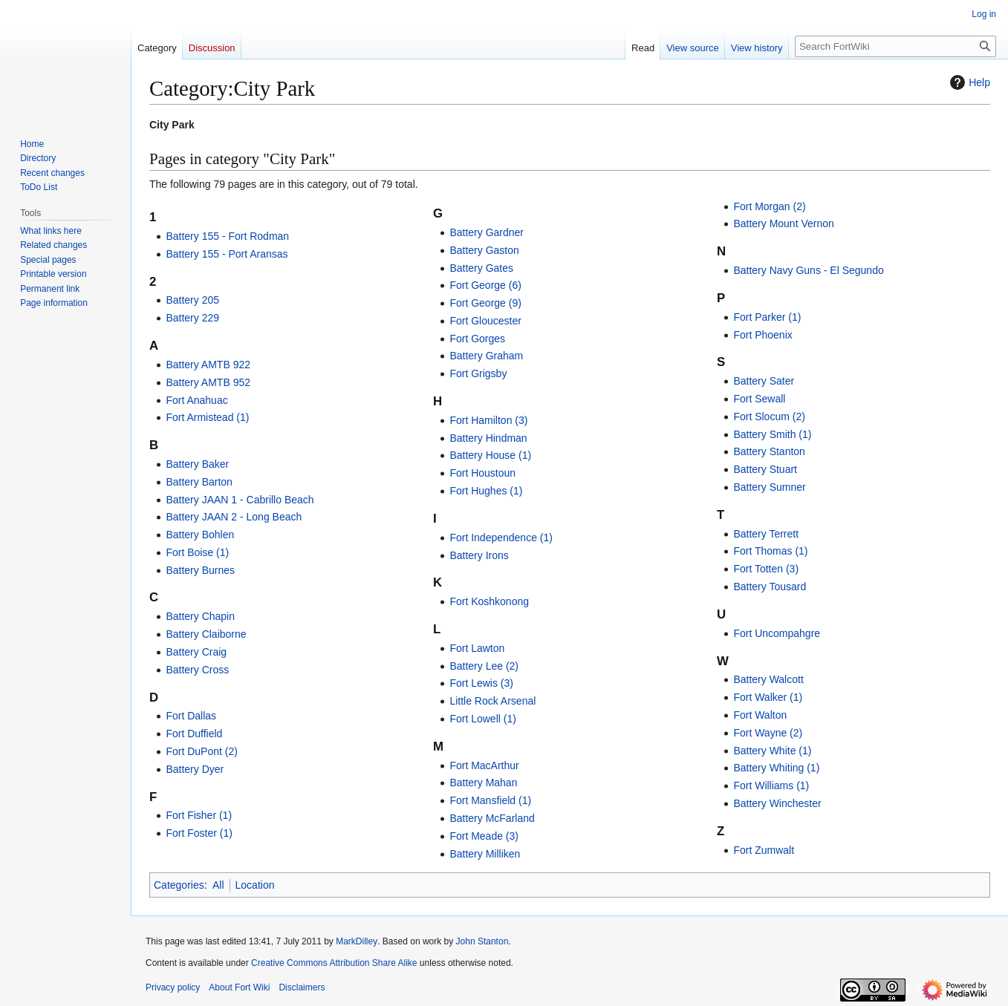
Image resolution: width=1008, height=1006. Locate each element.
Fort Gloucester (485, 321)
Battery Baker (197, 464)
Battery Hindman (488, 438)
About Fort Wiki (239, 987)
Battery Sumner (769, 487)
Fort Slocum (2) (768, 416)
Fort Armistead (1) (207, 417)
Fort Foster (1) (199, 833)
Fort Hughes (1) (485, 491)
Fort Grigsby (478, 373)
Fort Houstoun (482, 473)
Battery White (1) (772, 751)
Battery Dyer (195, 769)
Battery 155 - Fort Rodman (227, 236)
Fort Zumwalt (763, 850)
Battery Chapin (200, 616)
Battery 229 (192, 318)
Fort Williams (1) (771, 785)
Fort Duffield (194, 733)
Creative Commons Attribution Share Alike (334, 963)
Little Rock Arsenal (492, 701)
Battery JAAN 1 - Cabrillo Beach (239, 500)
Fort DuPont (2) (201, 751)
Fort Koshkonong (489, 601)
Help (968, 82)
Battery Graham (486, 356)
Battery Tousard (769, 586)
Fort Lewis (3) (481, 683)
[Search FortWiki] (895, 46)
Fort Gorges (477, 338)
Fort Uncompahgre (776, 633)
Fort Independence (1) (501, 537)
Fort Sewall (759, 399)
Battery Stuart (765, 469)
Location (255, 885)
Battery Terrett (766, 534)
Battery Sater (763, 381)
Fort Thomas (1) (770, 551)
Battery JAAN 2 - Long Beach (234, 517)
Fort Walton (760, 715)
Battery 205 (192, 300)
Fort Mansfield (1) (490, 800)
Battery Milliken (484, 854)
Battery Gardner (486, 232)
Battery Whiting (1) (776, 768)
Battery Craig (196, 652)
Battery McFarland (491, 818)
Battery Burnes (200, 570)
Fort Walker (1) (767, 697)
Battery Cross (197, 670)
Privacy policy (173, 987)
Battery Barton (199, 482)
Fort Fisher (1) (199, 815)
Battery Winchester (777, 803)
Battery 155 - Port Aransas (226, 254)
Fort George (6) (485, 285)
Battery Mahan (483, 782)
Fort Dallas (191, 716)
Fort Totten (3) (766, 569)
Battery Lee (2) (483, 666)
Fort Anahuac (196, 400)
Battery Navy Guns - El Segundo (808, 270)
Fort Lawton (476, 648)
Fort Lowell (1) (482, 719)
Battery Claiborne (206, 634)
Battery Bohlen (200, 534)
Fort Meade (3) (483, 836)
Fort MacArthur (483, 765)
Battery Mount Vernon (783, 223)
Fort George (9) (485, 303)
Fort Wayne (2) (767, 733)
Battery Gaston (483, 250)
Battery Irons (478, 555)
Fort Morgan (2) (769, 206)
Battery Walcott (768, 679)
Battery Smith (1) (772, 434)
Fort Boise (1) (197, 552)
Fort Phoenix (762, 335)
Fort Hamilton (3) (488, 420)
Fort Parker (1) (767, 317)
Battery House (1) (490, 455)
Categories (179, 885)
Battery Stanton (769, 451)
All (218, 885)
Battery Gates (481, 268)
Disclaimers (302, 987)
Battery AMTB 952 (208, 382)
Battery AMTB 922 (208, 364)
